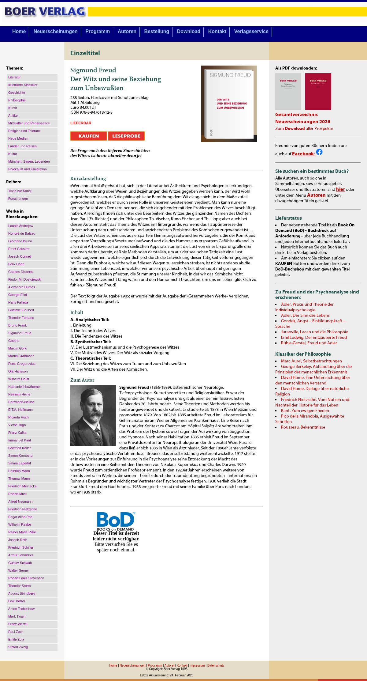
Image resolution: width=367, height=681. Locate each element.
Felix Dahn (16, 264)
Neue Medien (18, 138)
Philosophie (17, 100)
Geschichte (16, 92)
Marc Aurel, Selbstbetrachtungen (311, 361)
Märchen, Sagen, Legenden (29, 161)
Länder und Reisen (22, 146)
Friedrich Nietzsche (22, 509)
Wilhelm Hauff (18, 379)
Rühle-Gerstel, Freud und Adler (309, 343)
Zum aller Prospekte (304, 128)
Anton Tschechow (21, 609)
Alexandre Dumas (21, 287)
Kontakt (217, 31)
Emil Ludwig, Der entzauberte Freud (314, 337)
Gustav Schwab (20, 563)
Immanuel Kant (19, 440)
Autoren (127, 31)
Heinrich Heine (19, 394)
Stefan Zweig (18, 647)
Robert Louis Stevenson (26, 578)
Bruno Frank (17, 325)
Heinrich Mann (19, 471)
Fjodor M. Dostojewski (24, 279)
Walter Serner (18, 570)
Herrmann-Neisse (21, 402)
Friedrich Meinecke (22, 486)
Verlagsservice (251, 31)
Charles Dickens (20, 272)
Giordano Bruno (20, 241)
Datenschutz (215, 665)
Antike (13, 115)
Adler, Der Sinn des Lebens (305, 315)
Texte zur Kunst (20, 191)
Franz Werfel (18, 624)
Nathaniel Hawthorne (24, 386)
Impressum (197, 665)
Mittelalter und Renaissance (29, 123)
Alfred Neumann (20, 501)
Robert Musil (17, 494)
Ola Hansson (18, 371)
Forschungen (18, 198)
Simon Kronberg (20, 455)
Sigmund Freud (19, 333)
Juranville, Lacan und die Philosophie (314, 332)
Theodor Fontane (21, 318)
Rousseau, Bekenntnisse (303, 427)
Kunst (12, 108)
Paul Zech (16, 632)
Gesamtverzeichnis (296, 114)
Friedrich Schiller (20, 547)
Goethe (13, 340)
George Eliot (17, 295)
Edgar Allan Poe (20, 517)
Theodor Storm (19, 586)
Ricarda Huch (18, 417)
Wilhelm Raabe (19, 524)
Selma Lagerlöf (19, 463)
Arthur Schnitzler (20, 555)
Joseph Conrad (19, 256)
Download (188, 31)
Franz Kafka (17, 432)
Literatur (14, 77)
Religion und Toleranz (24, 131)
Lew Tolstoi (16, 601)
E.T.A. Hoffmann (20, 409)
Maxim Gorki (17, 348)
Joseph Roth (17, 540)
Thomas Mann (19, 478)
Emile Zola (16, 639)
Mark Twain (16, 616)
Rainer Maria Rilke (22, 532)
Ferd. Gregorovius (21, 363)
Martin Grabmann (21, 356)
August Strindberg (21, 593)
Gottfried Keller (19, 448)
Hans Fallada (18, 302)
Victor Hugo (17, 425)
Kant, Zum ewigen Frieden (305, 410)
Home (19, 31)
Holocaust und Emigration (27, 169)
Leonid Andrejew (20, 226)
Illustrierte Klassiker (22, 85)
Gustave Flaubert (21, 310)
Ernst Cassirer (19, 249)
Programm (97, 31)
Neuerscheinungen (56, 31)
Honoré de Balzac (21, 233)
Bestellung (156, 31)
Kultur (12, 154)
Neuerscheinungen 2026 (302, 121)
